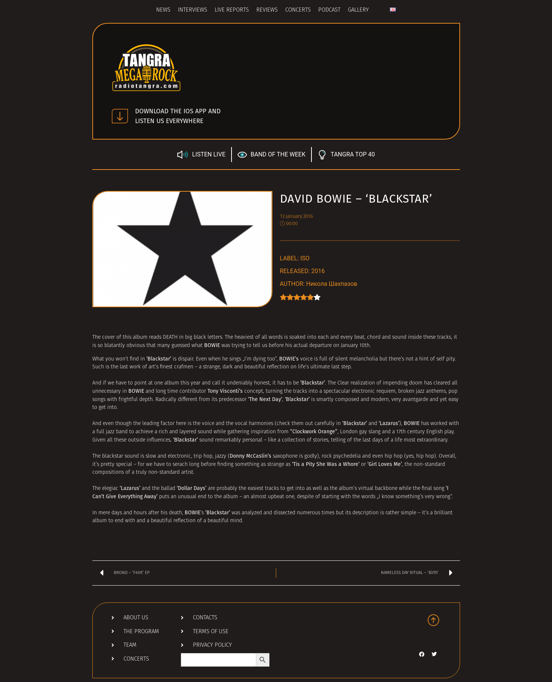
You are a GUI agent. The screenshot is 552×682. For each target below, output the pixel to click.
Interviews (192, 10)
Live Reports (232, 10)
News (163, 10)
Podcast (329, 10)
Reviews (267, 10)
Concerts (298, 10)
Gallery (358, 10)
